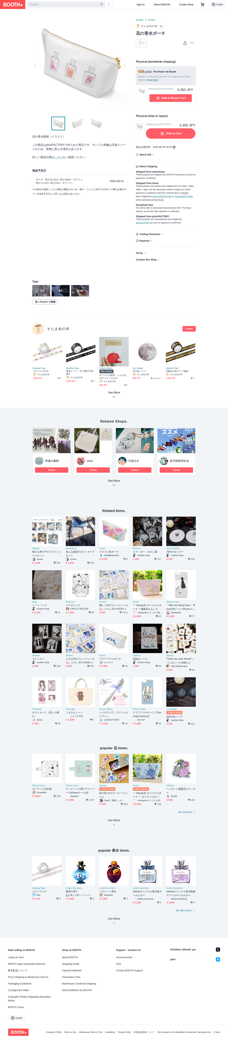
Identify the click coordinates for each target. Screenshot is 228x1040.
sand (90, 460)
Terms (139, 253)
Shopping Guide (70, 964)
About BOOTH (162, 4)
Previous (35, 65)
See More (114, 483)
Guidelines (110, 1032)
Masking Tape (39, 368)
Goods (139, 20)
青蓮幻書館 (52, 460)
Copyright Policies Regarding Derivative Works (29, 998)
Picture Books (105, 368)
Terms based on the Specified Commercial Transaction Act (184, 1032)
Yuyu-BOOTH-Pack (184, 196)
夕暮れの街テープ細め (177, 371)
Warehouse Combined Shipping (79, 983)
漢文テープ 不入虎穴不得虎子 (79, 372)
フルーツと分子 (41, 371)
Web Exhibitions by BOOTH (77, 990)
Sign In (141, 4)
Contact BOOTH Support (129, 970)
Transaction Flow (71, 977)
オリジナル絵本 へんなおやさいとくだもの (112, 376)
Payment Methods (72, 970)
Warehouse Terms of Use (91, 1032)
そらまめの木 (58, 329)
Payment (144, 240)
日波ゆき (133, 460)
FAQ (118, 964)
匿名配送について (17, 970)
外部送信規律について (144, 1032)
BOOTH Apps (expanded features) (26, 964)
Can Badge (138, 368)
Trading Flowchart (149, 234)
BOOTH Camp (16, 1007)
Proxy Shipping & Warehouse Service (28, 977)
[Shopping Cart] (202, 4)
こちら (58, 157)
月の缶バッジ (139, 371)
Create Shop (186, 4)
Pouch (151, 20)
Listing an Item (16, 957)
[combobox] (66, 4)
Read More (152, 80)
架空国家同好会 (179, 460)
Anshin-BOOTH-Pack (162, 196)
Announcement (124, 957)
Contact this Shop (146, 259)
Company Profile (53, 1032)
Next (125, 65)
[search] (101, 4)
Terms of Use (70, 1032)
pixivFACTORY (143, 223)
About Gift (145, 154)
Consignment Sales (18, 990)
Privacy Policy (124, 1032)
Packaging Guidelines (19, 983)
